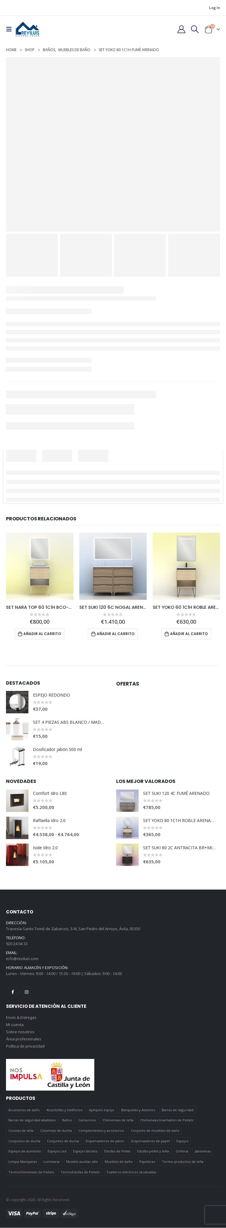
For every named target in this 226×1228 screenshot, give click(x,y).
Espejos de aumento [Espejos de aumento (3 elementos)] (24, 1151)
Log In (214, 7)
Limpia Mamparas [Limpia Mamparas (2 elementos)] (22, 1162)
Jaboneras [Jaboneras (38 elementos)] (203, 1151)
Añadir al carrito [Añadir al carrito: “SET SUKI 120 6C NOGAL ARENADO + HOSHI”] (115, 633)
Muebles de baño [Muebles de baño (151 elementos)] (119, 1162)
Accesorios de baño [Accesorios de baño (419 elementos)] (24, 1110)
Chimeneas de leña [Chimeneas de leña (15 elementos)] (118, 1120)
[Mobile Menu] (11, 29)
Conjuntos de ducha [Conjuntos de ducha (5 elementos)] (63, 1141)
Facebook (13, 992)
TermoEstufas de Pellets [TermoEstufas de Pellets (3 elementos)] (80, 1172)
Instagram (27, 992)
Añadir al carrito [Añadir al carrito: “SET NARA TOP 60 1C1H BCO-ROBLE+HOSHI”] (42, 633)
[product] (39, 566)
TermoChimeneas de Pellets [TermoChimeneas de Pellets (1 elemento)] (31, 1172)
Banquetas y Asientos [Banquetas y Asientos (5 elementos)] (138, 1110)
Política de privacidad (25, 1046)
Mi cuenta (15, 1025)
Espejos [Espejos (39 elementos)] (182, 1141)
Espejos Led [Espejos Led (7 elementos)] (57, 1151)
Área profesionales (23, 1039)
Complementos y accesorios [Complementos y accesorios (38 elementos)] (101, 1131)
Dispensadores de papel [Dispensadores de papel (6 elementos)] (150, 1141)
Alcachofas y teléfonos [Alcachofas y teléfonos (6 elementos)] (64, 1110)
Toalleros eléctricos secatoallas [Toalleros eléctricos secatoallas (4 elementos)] (131, 1172)
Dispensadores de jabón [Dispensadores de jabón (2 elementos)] (105, 1141)
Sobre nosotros (20, 1032)
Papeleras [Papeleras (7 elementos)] (147, 1162)
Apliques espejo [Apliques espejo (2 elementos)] (101, 1110)
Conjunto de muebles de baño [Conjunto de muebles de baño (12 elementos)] (155, 1131)
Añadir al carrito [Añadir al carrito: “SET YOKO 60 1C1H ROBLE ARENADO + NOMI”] (189, 633)
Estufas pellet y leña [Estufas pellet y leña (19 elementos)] (153, 1151)
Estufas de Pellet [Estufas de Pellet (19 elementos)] (117, 1151)
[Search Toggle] (195, 29)
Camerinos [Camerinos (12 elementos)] (87, 1120)
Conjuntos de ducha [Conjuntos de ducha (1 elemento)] (24, 1141)
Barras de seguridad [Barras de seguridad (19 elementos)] (178, 1110)
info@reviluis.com (22, 959)
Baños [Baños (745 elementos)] (67, 1120)
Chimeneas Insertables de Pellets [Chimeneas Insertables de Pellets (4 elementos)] (166, 1120)
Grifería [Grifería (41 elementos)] (182, 1151)
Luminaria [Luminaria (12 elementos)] (51, 1162)
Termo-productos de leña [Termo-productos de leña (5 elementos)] (183, 1162)
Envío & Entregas (21, 1018)
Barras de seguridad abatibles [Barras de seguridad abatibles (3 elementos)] (32, 1120)
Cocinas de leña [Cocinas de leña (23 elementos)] (21, 1131)
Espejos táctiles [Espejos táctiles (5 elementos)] (85, 1151)
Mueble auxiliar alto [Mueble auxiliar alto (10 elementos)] (82, 1162)
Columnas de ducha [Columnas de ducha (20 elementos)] (56, 1131)
